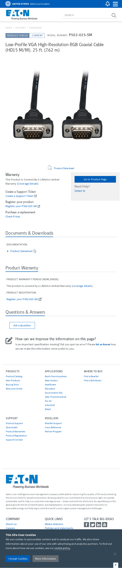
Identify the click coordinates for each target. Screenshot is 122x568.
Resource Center (14, 388)
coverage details (28, 183)
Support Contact (14, 439)
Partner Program (53, 431)
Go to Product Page (95, 179)
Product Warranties (15, 431)
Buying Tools (12, 384)
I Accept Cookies (18, 558)
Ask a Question (22, 325)
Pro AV (48, 400)
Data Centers (51, 380)
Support (20, 27)
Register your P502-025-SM (21, 206)
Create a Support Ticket (19, 196)
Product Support (14, 423)
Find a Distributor (93, 380)
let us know (103, 344)
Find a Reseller (91, 376)
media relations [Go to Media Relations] (54, 524)
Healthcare (50, 384)
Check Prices (12, 216)
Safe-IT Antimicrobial (55, 396)
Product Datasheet (64, 168)
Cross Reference (53, 427)
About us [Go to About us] (11, 524)
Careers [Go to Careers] (10, 528)
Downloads (11, 427)
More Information (45, 558)
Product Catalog (14, 376)
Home (8, 27)
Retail (48, 409)
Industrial (50, 405)
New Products (13, 380)
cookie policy (62, 548)
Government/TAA (53, 392)
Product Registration (16, 435)
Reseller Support (53, 423)
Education (50, 388)
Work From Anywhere (56, 376)
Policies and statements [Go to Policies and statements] (59, 528)
